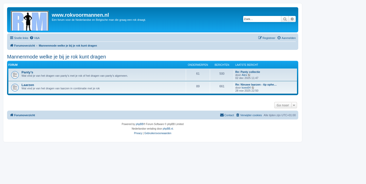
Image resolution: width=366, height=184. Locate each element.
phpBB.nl (168, 128)
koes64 (246, 87)
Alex (244, 74)
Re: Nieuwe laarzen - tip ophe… (256, 84)
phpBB (139, 124)
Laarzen (27, 85)
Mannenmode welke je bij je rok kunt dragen (56, 56)
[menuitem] (35, 38)
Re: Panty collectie (247, 71)
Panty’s (27, 72)
